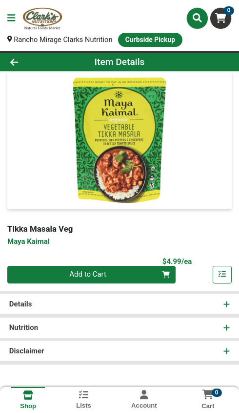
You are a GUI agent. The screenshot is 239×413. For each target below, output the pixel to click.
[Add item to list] (222, 275)
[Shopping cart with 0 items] (221, 18)
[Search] (197, 18)
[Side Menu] (11, 18)
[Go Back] (35, 62)
